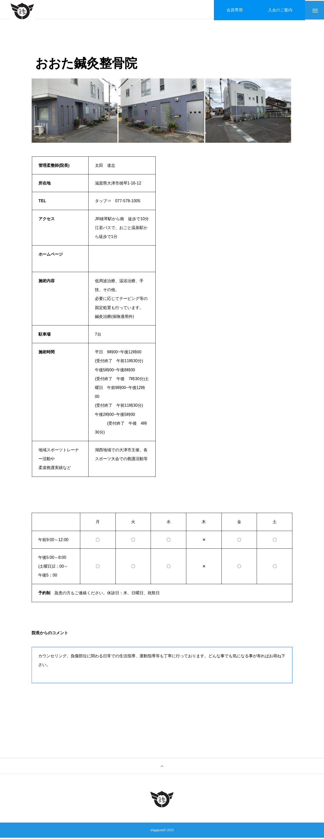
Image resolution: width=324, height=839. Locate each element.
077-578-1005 (127, 202)
